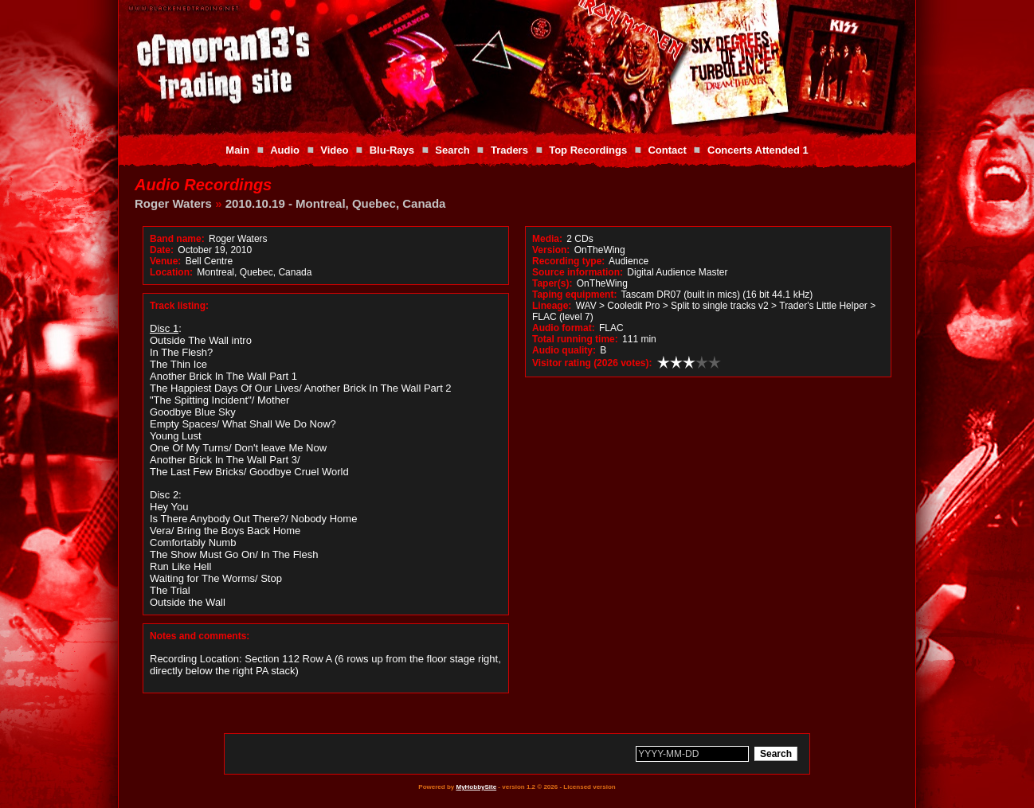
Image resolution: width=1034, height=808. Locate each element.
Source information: (577, 272)
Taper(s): (552, 283)
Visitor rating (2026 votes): (592, 363)
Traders (509, 150)
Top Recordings (588, 150)
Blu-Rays (392, 150)
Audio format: (563, 328)
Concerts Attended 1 (758, 150)
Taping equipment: (574, 294)
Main (237, 150)
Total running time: (575, 339)
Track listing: (179, 305)
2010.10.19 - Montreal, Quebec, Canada (335, 203)
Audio (285, 150)
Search (452, 150)
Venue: (165, 261)
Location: (171, 272)
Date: (162, 250)
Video (334, 150)
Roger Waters (173, 203)
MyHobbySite (476, 786)
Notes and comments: (199, 636)
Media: (547, 238)
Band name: (177, 238)
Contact (667, 150)
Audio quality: (564, 350)
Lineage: (551, 305)
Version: (551, 250)
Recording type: (568, 261)
